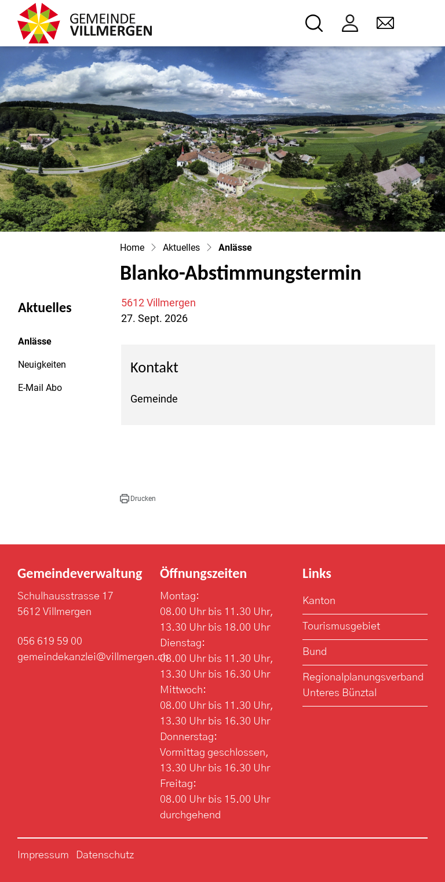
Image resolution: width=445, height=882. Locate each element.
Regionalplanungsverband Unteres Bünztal (363, 685)
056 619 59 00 (49, 641)
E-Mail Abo (40, 387)
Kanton (318, 601)
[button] (138, 498)
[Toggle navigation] (420, 23)
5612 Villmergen (158, 303)
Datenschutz (105, 855)
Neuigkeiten (42, 364)
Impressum (43, 855)
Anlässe (49, 344)
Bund (314, 652)
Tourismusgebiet (341, 626)
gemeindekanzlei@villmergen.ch (93, 657)
